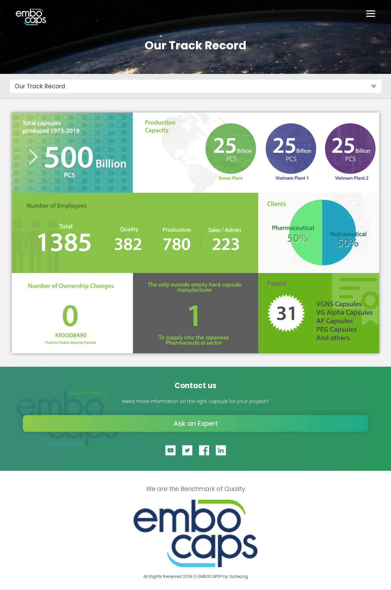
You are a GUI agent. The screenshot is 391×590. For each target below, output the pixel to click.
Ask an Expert (196, 423)
